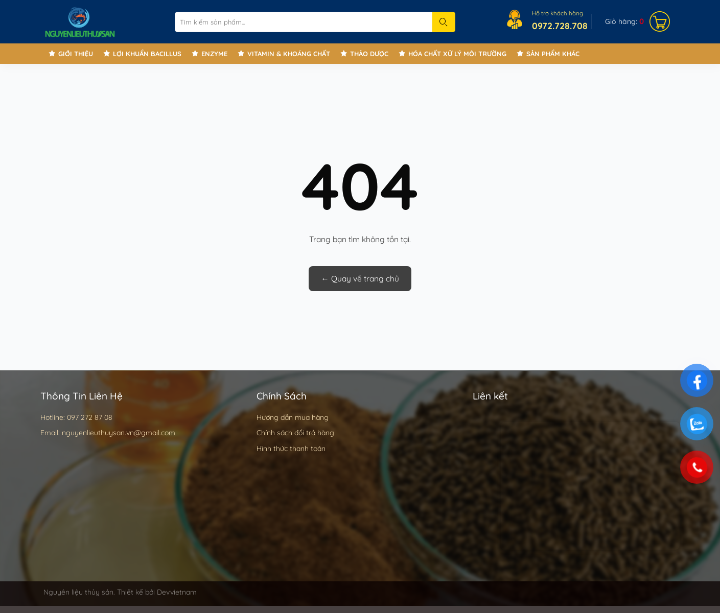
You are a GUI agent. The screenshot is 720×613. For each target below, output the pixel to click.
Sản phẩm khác (552, 54)
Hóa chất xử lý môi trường (457, 54)
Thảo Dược (369, 54)
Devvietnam (177, 591)
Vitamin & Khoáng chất (288, 54)
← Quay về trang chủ (360, 278)
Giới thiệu (75, 54)
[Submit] (443, 22)
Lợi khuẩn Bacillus (147, 54)
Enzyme (214, 54)
